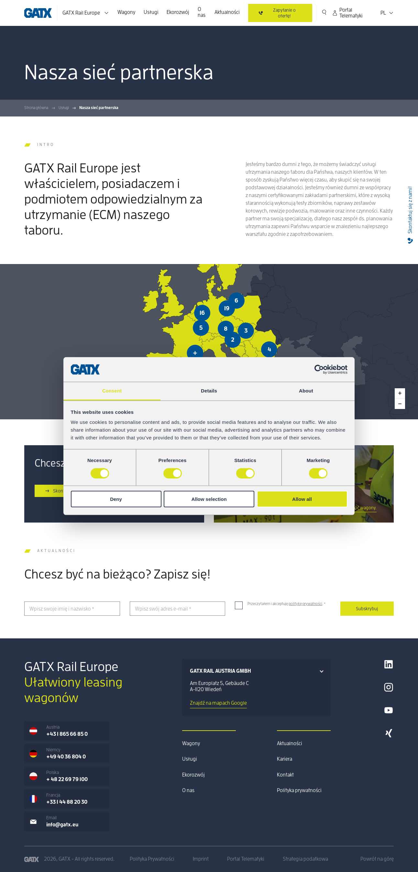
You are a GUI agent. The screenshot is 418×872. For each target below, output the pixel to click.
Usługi (151, 12)
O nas (201, 12)
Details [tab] (209, 390)
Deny (116, 499)
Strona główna (36, 108)
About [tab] (306, 390)
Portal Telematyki (347, 12)
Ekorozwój (178, 12)
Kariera (284, 759)
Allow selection (208, 499)
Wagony (126, 12)
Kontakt (285, 775)
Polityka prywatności (299, 790)
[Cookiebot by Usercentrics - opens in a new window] (319, 369)
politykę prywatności (305, 604)
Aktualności (227, 12)
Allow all (302, 499)
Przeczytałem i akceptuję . (286, 604)
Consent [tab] (112, 390)
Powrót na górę (377, 859)
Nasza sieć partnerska (98, 108)
